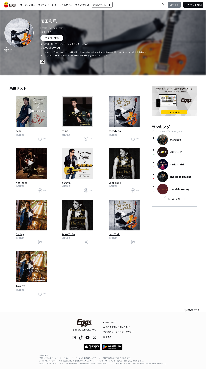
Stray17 (66, 182)
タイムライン (65, 4)
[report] (11, 49)
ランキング (43, 4)
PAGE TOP (191, 312)
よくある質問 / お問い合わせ (116, 327)
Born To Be (68, 234)
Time (65, 131)
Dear (18, 131)
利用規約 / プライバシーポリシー (118, 331)
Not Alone (21, 182)
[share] (6, 49)
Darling (20, 234)
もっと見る (174, 199)
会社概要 (107, 336)
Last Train (114, 234)
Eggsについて (109, 322)
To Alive (20, 286)
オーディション (27, 4)
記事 (54, 4)
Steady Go (115, 131)
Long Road (115, 182)
